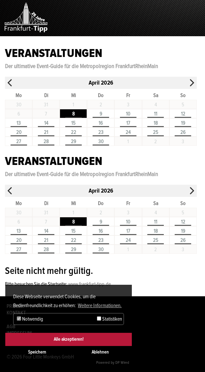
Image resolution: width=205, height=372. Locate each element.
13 (18, 123)
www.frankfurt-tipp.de (89, 284)
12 (183, 114)
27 (18, 141)
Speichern (37, 352)
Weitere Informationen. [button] (100, 305)
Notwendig (30, 319)
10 (128, 114)
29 (73, 141)
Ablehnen (100, 352)
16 (101, 123)
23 (100, 132)
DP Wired (122, 362)
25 (155, 132)
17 (128, 123)
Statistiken (109, 319)
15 (73, 123)
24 (128, 132)
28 (46, 141)
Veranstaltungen (53, 53)
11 (155, 114)
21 (46, 132)
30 (100, 141)
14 (46, 123)
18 (156, 123)
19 (183, 123)
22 (73, 132)
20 (18, 132)
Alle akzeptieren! (68, 339)
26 (183, 132)
